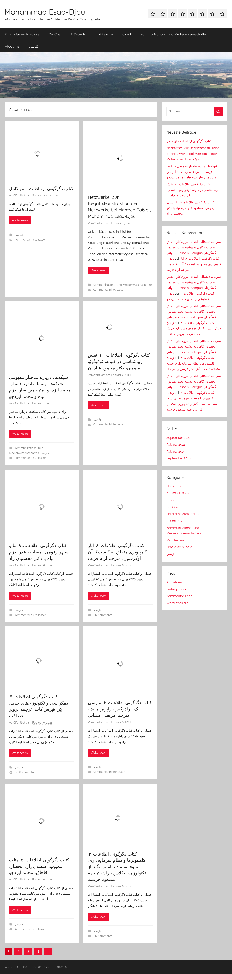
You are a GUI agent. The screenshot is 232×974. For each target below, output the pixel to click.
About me (12, 46)
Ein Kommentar (103, 615)
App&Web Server (178, 493)
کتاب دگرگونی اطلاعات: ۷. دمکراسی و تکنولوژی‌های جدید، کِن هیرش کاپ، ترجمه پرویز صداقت (193, 328)
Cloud (126, 34)
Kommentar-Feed (179, 596)
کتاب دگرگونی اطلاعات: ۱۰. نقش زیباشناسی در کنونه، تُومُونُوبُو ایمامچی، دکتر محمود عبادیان (119, 361)
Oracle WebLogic (179, 547)
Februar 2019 (175, 451)
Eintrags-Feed (176, 589)
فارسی (33, 46)
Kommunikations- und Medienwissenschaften (174, 34)
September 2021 (178, 438)
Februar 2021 (175, 444)
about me (173, 486)
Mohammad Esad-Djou (45, 11)
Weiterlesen (20, 220)
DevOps (54, 34)
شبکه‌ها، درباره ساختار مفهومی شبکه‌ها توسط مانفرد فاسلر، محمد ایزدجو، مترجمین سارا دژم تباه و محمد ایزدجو (192, 171)
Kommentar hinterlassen (30, 239)
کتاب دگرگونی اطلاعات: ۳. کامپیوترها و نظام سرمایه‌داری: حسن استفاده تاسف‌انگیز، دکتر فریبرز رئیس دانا (193, 363)
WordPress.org (177, 603)
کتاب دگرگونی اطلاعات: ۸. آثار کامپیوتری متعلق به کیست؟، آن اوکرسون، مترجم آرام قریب (117, 552)
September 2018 (178, 458)
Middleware (104, 34)
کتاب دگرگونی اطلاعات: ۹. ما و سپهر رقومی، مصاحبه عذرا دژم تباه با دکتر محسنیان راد (38, 552)
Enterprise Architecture (22, 34)
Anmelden (174, 582)
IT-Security (78, 34)
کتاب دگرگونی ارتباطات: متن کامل (41, 188)
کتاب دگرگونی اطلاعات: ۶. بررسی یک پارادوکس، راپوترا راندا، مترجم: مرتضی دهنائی (120, 709)
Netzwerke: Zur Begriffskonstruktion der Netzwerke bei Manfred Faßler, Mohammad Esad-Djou (193, 153)
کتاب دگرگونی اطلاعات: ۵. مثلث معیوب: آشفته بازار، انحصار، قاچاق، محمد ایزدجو (39, 866)
